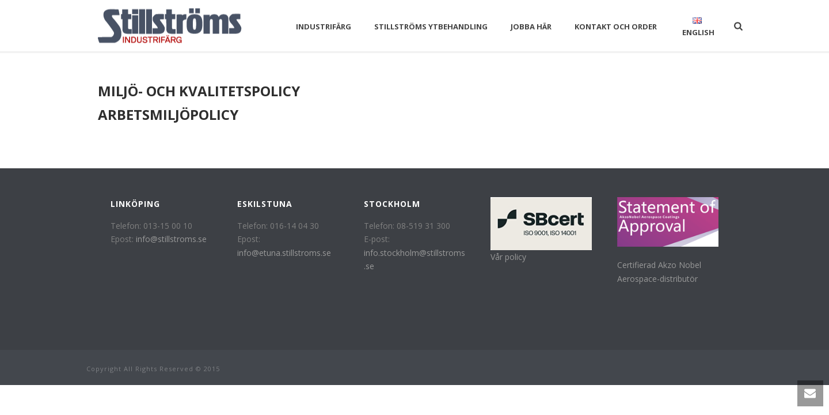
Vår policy (508, 256)
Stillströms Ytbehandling (431, 26)
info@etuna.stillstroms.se (284, 252)
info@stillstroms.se (171, 238)
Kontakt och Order (616, 26)
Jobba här (531, 26)
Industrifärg (323, 26)
